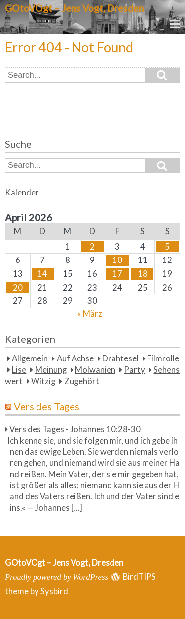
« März (89, 314)
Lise (19, 370)
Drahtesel (120, 358)
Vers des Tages (46, 406)
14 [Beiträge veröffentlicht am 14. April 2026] (42, 274)
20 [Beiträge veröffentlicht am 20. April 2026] (18, 288)
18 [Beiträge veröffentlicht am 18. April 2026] (143, 274)
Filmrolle (163, 358)
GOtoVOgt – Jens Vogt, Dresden (74, 8)
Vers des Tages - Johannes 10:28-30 (75, 429)
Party (134, 370)
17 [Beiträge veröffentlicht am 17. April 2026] (117, 274)
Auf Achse (75, 358)
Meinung (51, 370)
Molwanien (95, 370)
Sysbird (54, 591)
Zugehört (81, 381)
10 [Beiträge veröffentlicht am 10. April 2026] (117, 260)
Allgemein (30, 358)
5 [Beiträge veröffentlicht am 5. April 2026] (167, 247)
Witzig (43, 381)
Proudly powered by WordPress (56, 577)
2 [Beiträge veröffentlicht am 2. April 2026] (92, 247)
